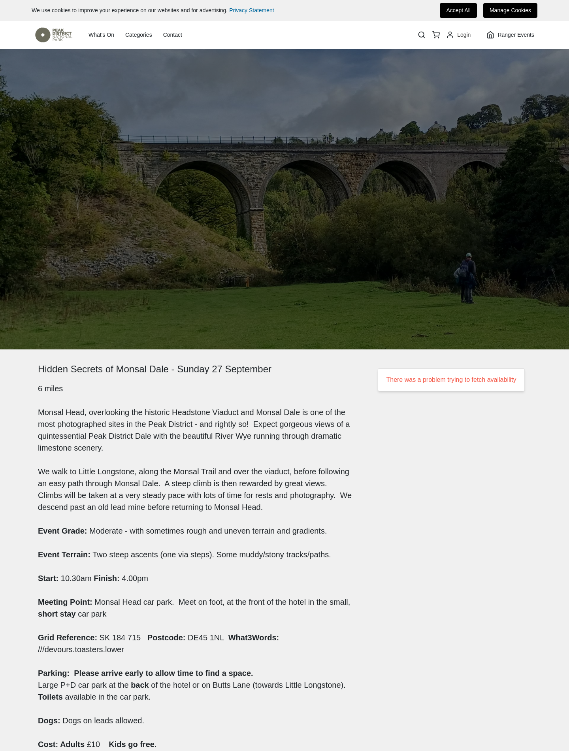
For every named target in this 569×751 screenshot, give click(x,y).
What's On (101, 35)
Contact (172, 35)
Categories (138, 35)
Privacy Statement (251, 10)
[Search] (422, 35)
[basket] (436, 35)
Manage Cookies (510, 10)
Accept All (458, 10)
